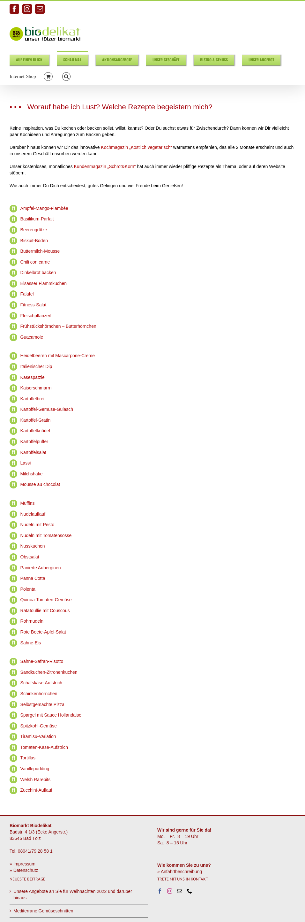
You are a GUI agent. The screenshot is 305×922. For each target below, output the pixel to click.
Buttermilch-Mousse (40, 251)
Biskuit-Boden (34, 240)
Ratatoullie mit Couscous (45, 610)
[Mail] (179, 891)
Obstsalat (29, 556)
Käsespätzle (32, 377)
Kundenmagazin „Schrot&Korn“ (105, 166)
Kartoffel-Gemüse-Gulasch (46, 409)
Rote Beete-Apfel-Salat (43, 631)
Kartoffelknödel (35, 430)
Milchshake (31, 473)
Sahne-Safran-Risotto (41, 661)
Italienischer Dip (36, 366)
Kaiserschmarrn (36, 387)
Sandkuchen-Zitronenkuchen (49, 672)
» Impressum (22, 863)
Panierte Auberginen (40, 567)
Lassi (25, 462)
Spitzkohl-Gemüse (38, 725)
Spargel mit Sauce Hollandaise (50, 715)
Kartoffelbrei (32, 398)
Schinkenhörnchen (38, 693)
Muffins (27, 503)
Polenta (27, 589)
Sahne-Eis (30, 642)
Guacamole (31, 337)
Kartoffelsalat (33, 452)
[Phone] (189, 891)
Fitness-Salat (33, 304)
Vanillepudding (34, 768)
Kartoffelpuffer (34, 441)
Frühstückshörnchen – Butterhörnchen (58, 326)
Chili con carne (35, 262)
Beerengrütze (33, 229)
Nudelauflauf (33, 514)
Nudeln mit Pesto (37, 524)
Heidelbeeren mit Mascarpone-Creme (57, 355)
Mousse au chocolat (40, 484)
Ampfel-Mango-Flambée (44, 208)
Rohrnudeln (31, 621)
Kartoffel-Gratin (35, 420)
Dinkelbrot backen (38, 272)
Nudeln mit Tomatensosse (46, 535)
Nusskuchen (32, 546)
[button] (66, 76)
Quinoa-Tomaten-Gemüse (46, 599)
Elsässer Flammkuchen (43, 283)
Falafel (27, 293)
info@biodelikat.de (279, 9)
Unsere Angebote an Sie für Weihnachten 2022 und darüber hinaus (72, 894)
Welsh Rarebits (35, 779)
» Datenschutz (24, 870)
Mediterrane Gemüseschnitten (43, 910)
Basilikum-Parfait (37, 218)
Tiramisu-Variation (38, 736)
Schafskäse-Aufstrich (41, 682)
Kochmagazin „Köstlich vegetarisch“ (136, 147)
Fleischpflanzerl (35, 315)
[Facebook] (159, 891)
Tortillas (27, 757)
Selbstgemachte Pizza (42, 704)
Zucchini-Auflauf (36, 790)
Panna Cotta (32, 578)
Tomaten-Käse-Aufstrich (44, 747)
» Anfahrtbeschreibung (179, 871)
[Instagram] (169, 891)
